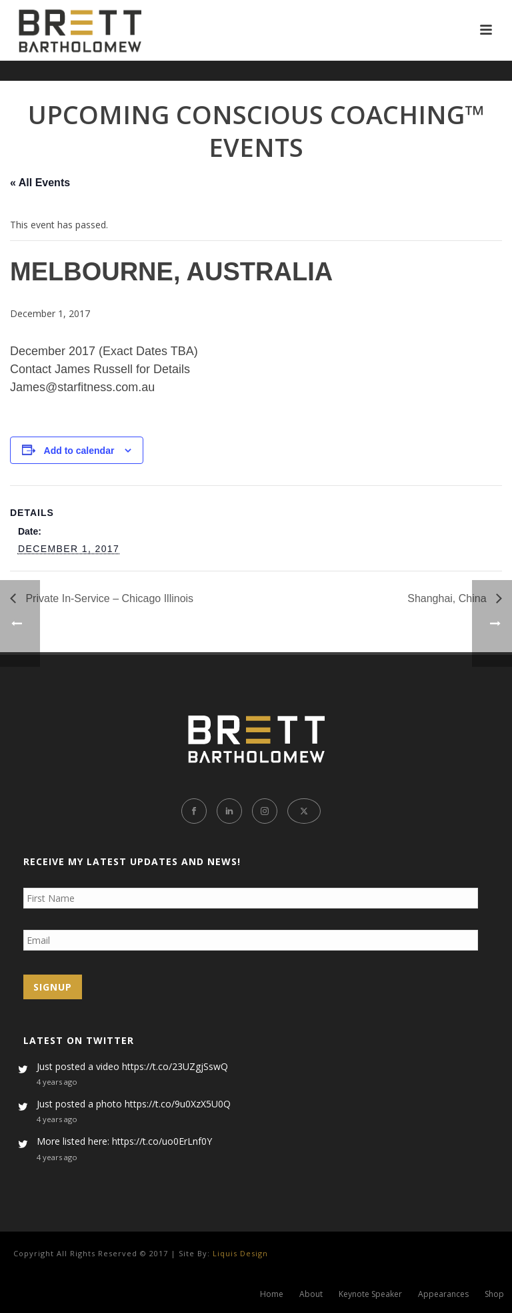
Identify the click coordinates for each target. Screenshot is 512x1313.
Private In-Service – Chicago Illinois (108, 598)
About (311, 1294)
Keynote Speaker (370, 1294)
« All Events (40, 182)
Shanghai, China (448, 598)
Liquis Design (240, 1253)
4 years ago (57, 1082)
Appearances (443, 1294)
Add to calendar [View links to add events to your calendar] (79, 450)
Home (271, 1294)
